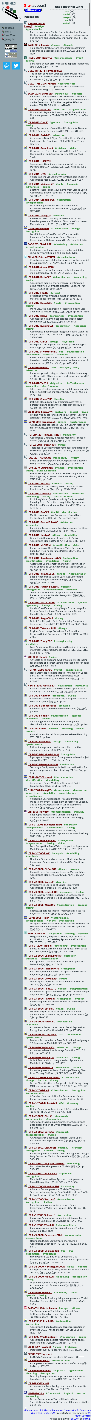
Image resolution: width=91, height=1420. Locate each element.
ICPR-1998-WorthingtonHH (43, 1336)
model (66, 14)
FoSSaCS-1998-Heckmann (42, 1308)
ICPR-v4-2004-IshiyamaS (42, 1034)
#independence (34, 202)
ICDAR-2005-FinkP (38, 917)
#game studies (34, 29)
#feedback (58, 695)
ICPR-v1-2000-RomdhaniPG (43, 1186)
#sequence (80, 325)
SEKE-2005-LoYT (37, 933)
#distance (31, 958)
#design (39, 26)
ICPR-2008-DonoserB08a (42, 705)
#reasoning (32, 1396)
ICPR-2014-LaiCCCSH (39, 160)
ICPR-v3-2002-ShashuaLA (42, 1173)
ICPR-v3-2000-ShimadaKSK (43, 1250)
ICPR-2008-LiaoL (37, 728)
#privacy (79, 811)
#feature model (60, 917)
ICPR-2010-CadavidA (39, 493)
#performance (50, 386)
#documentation (63, 777)
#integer (64, 1308)
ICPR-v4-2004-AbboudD (41, 1021)
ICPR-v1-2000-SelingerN (42, 1214)
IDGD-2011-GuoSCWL (39, 457)
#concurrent (80, 790)
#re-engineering (63, 641)
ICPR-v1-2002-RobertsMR (42, 1103)
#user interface (66, 83)
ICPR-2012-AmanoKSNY (41, 267)
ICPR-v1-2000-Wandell (41, 1224)
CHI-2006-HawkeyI (38, 811)
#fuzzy (75, 457)
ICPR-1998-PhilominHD (41, 1321)
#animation (70, 824)
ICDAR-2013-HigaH (38, 228)
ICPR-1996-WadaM (38, 1383)
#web (84, 411)
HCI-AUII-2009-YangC (40, 669)
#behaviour (61, 93)
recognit (66, 17)
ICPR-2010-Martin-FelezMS (43, 586)
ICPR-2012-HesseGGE (40, 302)
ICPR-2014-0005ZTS (39, 109)
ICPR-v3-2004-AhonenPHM (43, 968)
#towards (71, 589)
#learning (67, 728)
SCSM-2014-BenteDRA (40, 93)
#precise (48, 354)
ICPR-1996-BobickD (38, 1360)
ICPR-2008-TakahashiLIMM (43, 754)
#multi (58, 302)
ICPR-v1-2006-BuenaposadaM (45, 824)
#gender (66, 586)
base (66, 11)
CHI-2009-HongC (37, 656)
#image (55, 44)
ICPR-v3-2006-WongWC (41, 904)
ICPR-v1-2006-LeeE (39, 853)
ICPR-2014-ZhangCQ (39, 215)
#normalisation (49, 958)
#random (77, 1147)
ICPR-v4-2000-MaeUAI (41, 1276)
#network (60, 411)
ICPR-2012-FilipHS (38, 292)
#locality (68, 44)
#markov (63, 1147)
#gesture (55, 122)
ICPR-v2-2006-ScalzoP (41, 881)
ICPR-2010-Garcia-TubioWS (43, 522)
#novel (58, 669)
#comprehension (61, 811)
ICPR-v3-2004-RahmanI (41, 998)
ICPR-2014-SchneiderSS (41, 199)
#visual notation (57, 173)
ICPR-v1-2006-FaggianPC (42, 840)
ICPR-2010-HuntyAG (39, 535)
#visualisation (34, 795)
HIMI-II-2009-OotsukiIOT (42, 685)
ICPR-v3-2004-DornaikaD (42, 978)
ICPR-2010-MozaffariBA (41, 602)
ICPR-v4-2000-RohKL (40, 1292)
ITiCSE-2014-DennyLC (40, 57)
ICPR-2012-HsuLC (37, 315)
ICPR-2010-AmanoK (39, 483)
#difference (32, 186)
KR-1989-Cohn (36, 1393)
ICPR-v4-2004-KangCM (41, 1057)
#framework (62, 1067)
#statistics (32, 643)
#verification (69, 512)
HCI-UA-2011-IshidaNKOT (42, 444)
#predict (55, 292)
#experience (33, 792)
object (66, 22)
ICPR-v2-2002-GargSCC (41, 1131)
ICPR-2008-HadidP (38, 715)
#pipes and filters (66, 1224)
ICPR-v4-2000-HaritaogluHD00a (46, 1266)
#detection (59, 109)
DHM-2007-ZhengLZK (40, 790)
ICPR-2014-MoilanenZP (41, 183)
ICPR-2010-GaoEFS (38, 512)
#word (62, 444)
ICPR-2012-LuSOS (38, 341)
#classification (59, 228)
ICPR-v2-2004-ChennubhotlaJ (45, 955)
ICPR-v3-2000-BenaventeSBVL (45, 1235)
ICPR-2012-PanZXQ (38, 367)
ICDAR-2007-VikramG (40, 777)
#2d (53, 367)
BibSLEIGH (49, 1412)
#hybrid (68, 1393)
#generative (76, 1370)
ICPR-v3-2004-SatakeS (41, 1008)
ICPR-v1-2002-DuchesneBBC (44, 1077)
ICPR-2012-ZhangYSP (40, 398)
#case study (60, 457)
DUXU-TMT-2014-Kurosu (42, 83)
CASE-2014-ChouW (38, 44)
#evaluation (65, 685)
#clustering (60, 244)
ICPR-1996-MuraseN (39, 1370)
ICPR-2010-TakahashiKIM (42, 628)
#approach (61, 1116)
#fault (79, 57)
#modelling (80, 277)
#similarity (69, 434)
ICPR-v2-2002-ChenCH (40, 1116)
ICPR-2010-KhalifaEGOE (41, 573)
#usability (49, 792)
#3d (61, 351)
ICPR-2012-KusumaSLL (40, 325)
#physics (77, 93)
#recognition (71, 122)
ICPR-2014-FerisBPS (39, 135)
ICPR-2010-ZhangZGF (40, 641)
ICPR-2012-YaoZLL (38, 383)
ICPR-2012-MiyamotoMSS (42, 351)
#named (60, 467)
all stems (33, 9)
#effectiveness (75, 383)
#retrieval (61, 148)
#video (74, 148)
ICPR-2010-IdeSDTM (39, 545)
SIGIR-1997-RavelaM (39, 1346)
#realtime (58, 215)
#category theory (69, 367)
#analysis (72, 183)
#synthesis (68, 341)
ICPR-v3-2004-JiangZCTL (42, 988)
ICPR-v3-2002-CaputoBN (42, 1147)
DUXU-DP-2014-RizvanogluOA (45, 70)
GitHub (87, 1418)
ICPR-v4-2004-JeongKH (41, 1047)
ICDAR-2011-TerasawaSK (42, 421)
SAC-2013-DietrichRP (40, 244)
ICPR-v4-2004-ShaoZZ (40, 1067)
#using (30, 125)
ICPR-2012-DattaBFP (39, 277)
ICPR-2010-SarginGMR (40, 618)
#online (63, 978)
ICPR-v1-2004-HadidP (40, 945)
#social (73, 411)
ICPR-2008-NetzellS (39, 741)
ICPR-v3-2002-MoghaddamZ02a (46, 1163)
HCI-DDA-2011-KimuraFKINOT (44, 434)
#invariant (62, 1057)
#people (82, 1266)
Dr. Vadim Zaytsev (82, 1414)
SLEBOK (75, 1418)
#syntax (30, 60)
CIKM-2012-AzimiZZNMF (41, 257)
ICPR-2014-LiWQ (37, 173)
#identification (61, 277)
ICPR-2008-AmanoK (39, 695)
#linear (56, 535)
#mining (70, 933)
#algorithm (56, 383)
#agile (59, 183)
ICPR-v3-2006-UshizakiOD (43, 891)
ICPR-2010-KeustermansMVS (44, 557)
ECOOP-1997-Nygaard (40, 1353)
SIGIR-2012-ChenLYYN (40, 411)
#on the (51, 920)
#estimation (64, 199)
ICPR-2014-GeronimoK (40, 148)
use (67, 20)
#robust (30, 731)
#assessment (62, 790)
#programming (34, 1118)
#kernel (53, 728)
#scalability (68, 1186)
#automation (60, 493)
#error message (63, 57)
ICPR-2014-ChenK (38, 122)
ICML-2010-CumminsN (40, 467)
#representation (53, 589)
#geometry (32, 525)
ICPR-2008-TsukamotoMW (43, 764)
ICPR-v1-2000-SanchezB (41, 1199)
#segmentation (77, 109)
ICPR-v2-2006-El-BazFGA (42, 869)
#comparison (57, 315)
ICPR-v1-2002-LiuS (38, 1090)
